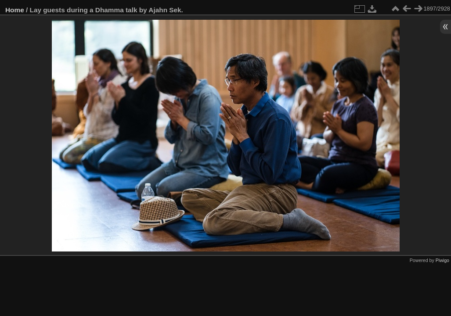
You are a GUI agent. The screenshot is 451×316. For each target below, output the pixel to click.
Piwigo (442, 260)
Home (14, 10)
